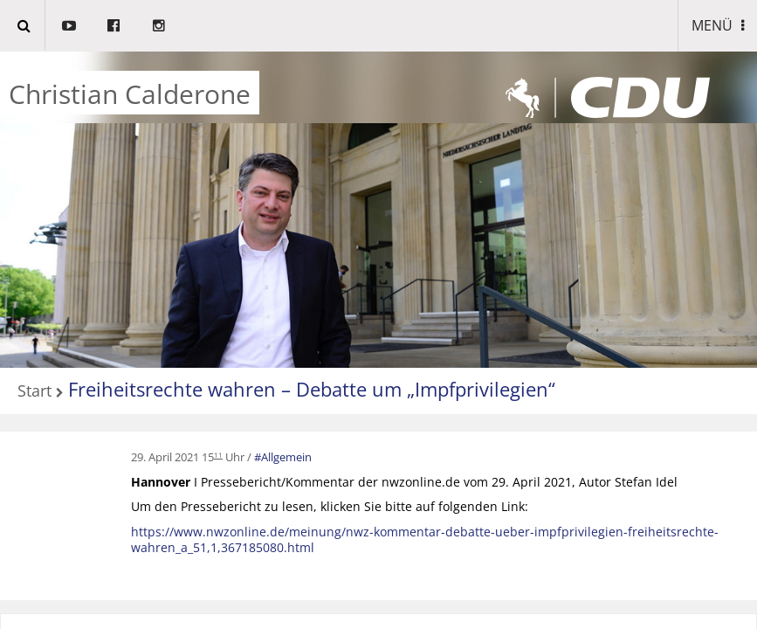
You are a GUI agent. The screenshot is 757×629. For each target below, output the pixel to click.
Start (34, 392)
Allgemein (286, 457)
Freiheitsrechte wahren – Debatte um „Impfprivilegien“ (311, 389)
